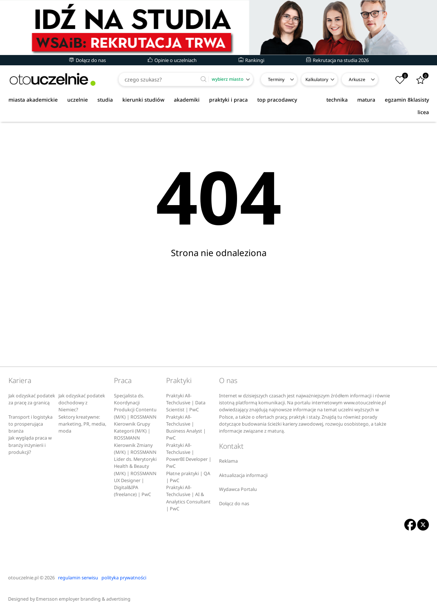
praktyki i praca (228, 99)
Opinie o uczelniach (172, 60)
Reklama (228, 461)
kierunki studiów (143, 99)
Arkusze (357, 79)
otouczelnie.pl (23, 578)
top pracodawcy (277, 99)
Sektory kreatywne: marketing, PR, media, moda (82, 424)
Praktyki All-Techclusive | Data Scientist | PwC (185, 403)
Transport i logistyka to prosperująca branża (30, 424)
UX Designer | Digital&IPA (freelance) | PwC (132, 487)
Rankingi (251, 60)
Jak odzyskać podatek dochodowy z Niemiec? (81, 403)
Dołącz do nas (87, 60)
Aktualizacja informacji (243, 475)
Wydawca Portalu (238, 489)
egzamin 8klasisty (407, 99)
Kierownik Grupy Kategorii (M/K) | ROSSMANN (132, 431)
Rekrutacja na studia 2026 (337, 60)
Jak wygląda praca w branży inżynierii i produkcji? (30, 445)
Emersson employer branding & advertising (83, 599)
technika (337, 99)
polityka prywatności (123, 578)
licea (423, 112)
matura (366, 99)
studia (105, 99)
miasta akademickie (33, 99)
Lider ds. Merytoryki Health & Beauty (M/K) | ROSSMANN (135, 466)
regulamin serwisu (78, 578)
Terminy (276, 79)
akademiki (187, 99)
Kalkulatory (316, 79)
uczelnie (77, 99)
